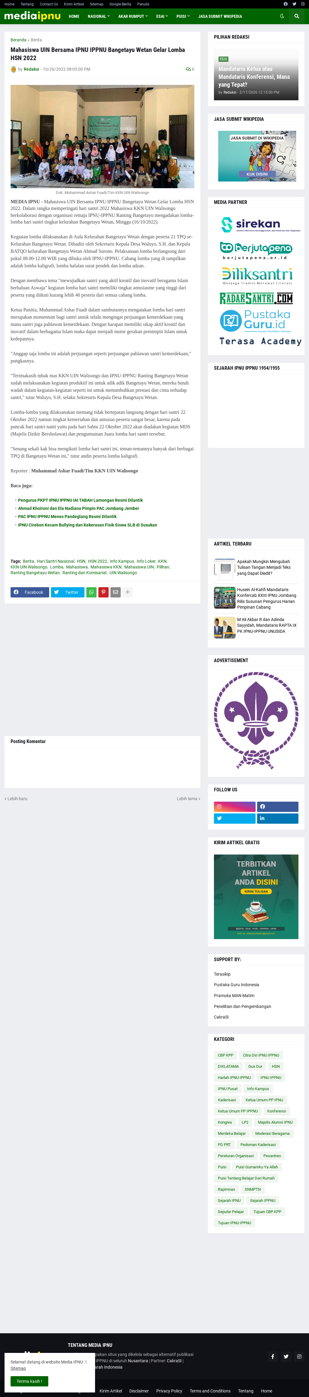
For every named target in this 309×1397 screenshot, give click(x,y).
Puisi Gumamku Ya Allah (257, 1167)
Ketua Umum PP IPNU (264, 1100)
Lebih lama (187, 798)
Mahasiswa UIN (139, 567)
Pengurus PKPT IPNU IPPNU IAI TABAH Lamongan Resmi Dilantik (80, 500)
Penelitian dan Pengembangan (242, 1006)
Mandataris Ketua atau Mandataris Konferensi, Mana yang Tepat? (254, 76)
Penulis (143, 4)
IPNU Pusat (227, 1088)
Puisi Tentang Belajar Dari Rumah (246, 1178)
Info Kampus (122, 561)
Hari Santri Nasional (55, 561)
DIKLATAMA (228, 1066)
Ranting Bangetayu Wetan (35, 573)
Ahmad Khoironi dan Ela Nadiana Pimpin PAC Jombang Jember (78, 508)
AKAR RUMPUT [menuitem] (131, 16)
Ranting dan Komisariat (84, 573)
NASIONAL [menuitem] (97, 16)
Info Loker (146, 561)
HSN (81, 561)
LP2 (245, 1122)
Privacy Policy (169, 1391)
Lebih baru (17, 798)
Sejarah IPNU (229, 1200)
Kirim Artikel (74, 4)
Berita (36, 40)
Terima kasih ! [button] (29, 1381)
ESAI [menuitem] (160, 16)
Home (9, 4)
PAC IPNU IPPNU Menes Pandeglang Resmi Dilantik (67, 516)
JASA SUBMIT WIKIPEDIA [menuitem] (220, 16)
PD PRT (224, 1144)
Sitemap (97, 4)
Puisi (222, 1167)
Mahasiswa (77, 567)
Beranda (19, 40)
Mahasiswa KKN (106, 567)
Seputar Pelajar (231, 1211)
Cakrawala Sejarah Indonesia (95, 1367)
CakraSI (221, 1017)
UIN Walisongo (123, 573)
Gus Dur (255, 1066)
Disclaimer (139, 1391)
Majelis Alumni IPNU (275, 1122)
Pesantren (272, 1156)
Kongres (225, 1122)
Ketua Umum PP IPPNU (238, 1111)
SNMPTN (253, 1189)
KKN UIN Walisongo (29, 567)
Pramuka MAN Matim (234, 995)
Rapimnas (226, 1189)
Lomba (56, 567)
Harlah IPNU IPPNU (234, 1077)
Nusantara (138, 1360)
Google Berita (120, 4)
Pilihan (163, 567)
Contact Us (49, 4)
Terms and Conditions (210, 1391)
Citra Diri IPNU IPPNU (261, 1055)
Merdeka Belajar (232, 1133)
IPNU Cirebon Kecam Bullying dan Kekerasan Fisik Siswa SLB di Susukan (87, 525)
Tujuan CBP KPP (267, 1211)
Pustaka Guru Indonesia (236, 984)
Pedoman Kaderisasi (258, 1144)
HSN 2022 (97, 561)
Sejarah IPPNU (262, 1200)
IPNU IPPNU (270, 1077)
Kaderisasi (227, 1100)
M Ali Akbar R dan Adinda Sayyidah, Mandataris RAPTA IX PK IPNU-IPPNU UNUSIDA (267, 625)
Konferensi (276, 1111)
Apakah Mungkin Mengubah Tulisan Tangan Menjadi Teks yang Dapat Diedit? (264, 567)
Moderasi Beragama (272, 1133)
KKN (162, 561)
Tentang (27, 4)
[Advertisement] (102, 670)
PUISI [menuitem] (181, 16)
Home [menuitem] (74, 16)
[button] (282, 16)
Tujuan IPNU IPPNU (234, 1223)
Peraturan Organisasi (236, 1156)
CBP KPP (225, 1055)
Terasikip (222, 974)
